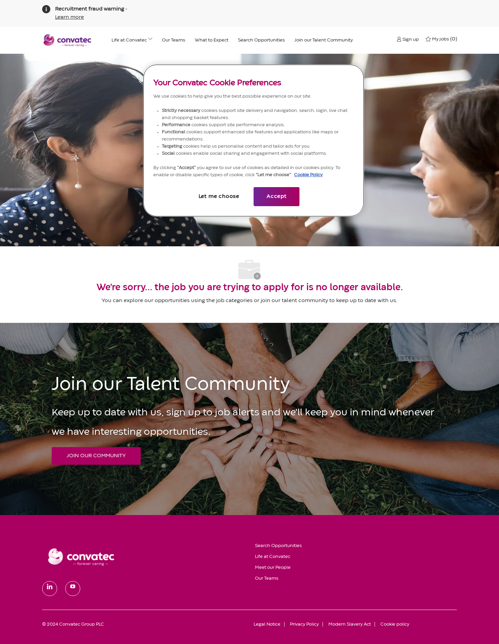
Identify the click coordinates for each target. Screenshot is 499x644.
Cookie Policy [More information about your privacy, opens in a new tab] (308, 175)
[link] (143, 556)
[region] (253, 140)
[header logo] (67, 40)
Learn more (69, 17)
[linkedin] (49, 588)
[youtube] (72, 588)
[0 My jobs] (441, 39)
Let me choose (219, 196)
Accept (276, 196)
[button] (408, 39)
